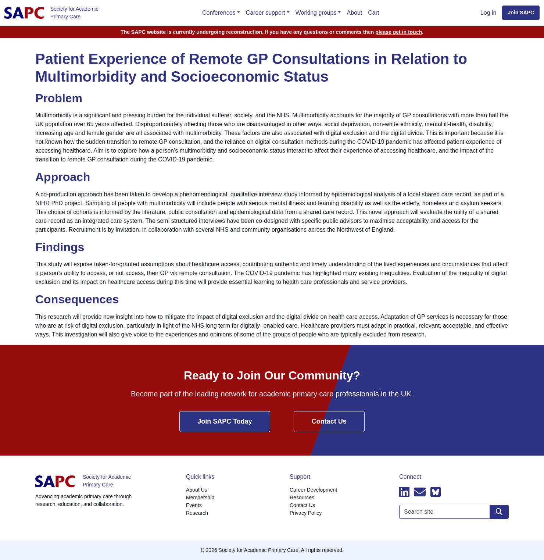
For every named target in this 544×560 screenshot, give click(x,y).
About (354, 13)
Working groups (316, 13)
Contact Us (329, 421)
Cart (373, 13)
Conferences (219, 13)
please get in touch (398, 32)
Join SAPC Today (224, 421)
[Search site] (499, 512)
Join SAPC (521, 12)
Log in (488, 13)
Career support (265, 13)
